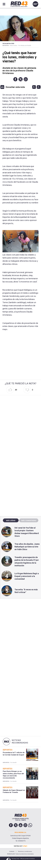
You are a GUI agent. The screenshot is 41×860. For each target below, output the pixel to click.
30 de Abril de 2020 (8, 43)
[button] (15, 79)
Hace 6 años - (14, 45)
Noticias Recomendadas (20, 741)
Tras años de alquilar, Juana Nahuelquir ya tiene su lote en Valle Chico (27, 546)
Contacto (11, 851)
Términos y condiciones (25, 851)
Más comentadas (28, 520)
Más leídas (10, 520)
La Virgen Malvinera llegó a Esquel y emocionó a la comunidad (27, 576)
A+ (34, 87)
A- (39, 87)
